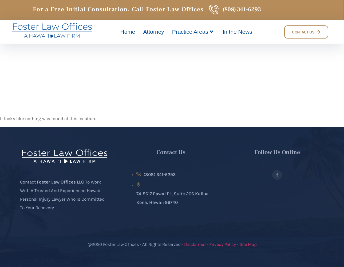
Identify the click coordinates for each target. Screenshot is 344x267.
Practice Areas (193, 32)
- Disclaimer (194, 244)
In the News (237, 32)
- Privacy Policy (222, 244)
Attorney (153, 32)
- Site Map (246, 244)
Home (127, 32)
